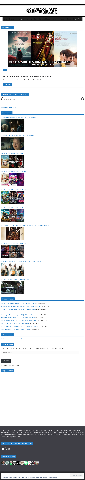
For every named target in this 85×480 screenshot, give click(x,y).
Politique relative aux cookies (50, 477)
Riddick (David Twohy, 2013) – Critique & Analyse (15, 323)
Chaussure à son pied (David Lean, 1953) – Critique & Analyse (18, 309)
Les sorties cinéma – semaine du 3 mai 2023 (13, 171)
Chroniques (20, 19)
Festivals (55, 19)
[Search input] (42, 99)
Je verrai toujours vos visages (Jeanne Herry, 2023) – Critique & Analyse (21, 261)
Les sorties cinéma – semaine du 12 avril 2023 (14, 207)
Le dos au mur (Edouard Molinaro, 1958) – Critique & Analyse (18, 303)
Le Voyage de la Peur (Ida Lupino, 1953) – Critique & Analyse (18, 315)
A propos (62, 19)
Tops (31, 19)
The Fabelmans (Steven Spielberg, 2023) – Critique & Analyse (18, 117)
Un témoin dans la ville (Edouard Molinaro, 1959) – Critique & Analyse (20, 306)
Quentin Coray (15, 73)
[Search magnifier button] (81, 99)
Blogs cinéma (77, 19)
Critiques (12, 19)
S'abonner (6, 361)
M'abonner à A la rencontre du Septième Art (13, 339)
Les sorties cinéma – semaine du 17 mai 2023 (14, 189)
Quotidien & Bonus (44, 19)
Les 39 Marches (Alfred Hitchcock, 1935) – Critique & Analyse (18, 320)
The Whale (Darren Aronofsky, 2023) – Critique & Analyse (17, 135)
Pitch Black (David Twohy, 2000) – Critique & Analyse (16, 329)
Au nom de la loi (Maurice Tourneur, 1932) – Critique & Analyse (19, 312)
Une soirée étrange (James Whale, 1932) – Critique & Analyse (18, 317)
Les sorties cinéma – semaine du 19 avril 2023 (14, 153)
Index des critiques (8, 107)
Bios (26, 19)
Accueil (5, 19)
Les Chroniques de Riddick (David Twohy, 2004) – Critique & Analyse (20, 326)
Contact (69, 19)
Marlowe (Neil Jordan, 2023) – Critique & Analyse (15, 279)
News (35, 19)
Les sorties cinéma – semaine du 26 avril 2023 (14, 243)
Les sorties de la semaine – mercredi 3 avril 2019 (27, 76)
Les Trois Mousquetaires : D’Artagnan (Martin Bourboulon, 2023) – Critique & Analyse (25, 225)
